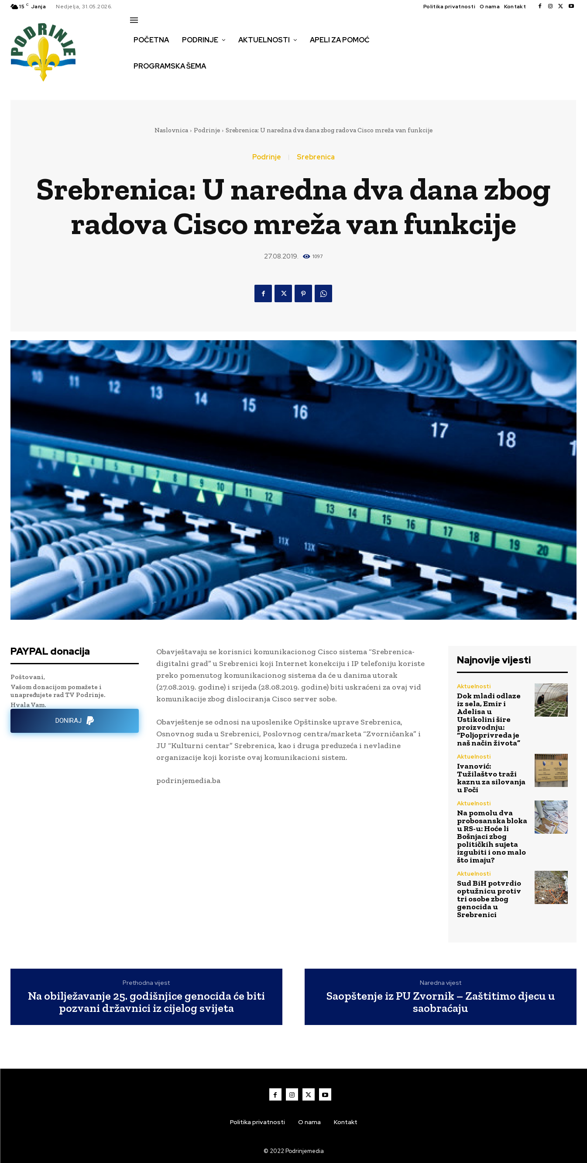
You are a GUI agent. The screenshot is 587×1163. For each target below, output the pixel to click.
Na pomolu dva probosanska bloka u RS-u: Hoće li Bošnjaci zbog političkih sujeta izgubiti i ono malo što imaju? (492, 836)
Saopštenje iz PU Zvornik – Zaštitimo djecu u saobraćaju (440, 1002)
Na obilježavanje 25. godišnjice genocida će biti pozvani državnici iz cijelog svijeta (146, 1002)
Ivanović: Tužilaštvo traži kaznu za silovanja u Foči (491, 777)
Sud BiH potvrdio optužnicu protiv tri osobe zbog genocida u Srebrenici (489, 898)
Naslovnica (171, 130)
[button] (140, 85)
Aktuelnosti (474, 686)
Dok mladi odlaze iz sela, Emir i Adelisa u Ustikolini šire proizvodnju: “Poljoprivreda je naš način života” (489, 719)
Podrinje (207, 130)
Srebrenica (316, 157)
